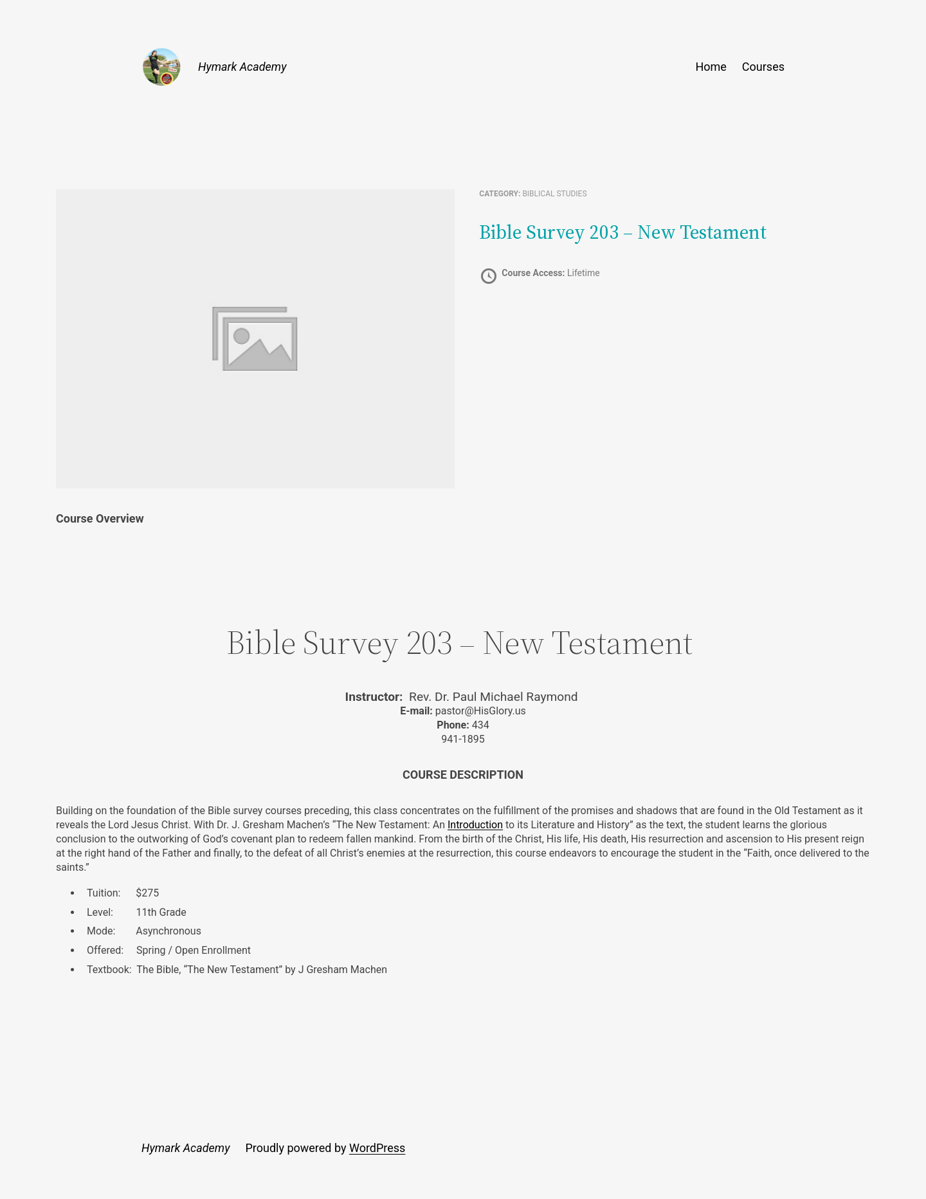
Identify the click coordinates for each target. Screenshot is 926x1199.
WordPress (377, 1148)
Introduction (475, 825)
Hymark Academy (242, 66)
